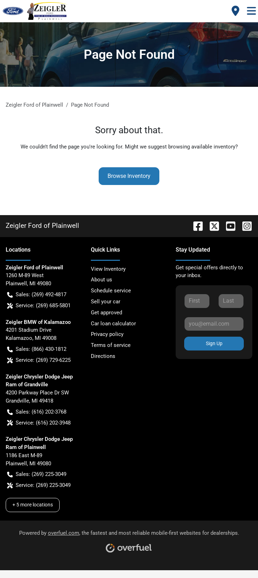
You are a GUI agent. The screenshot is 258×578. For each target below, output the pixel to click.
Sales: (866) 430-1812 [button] (36, 349)
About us (101, 279)
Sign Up (214, 343)
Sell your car (105, 301)
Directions (103, 356)
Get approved (106, 312)
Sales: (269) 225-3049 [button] (36, 474)
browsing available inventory (201, 147)
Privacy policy (107, 334)
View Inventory (108, 269)
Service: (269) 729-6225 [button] (39, 360)
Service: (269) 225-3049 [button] (39, 485)
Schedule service (111, 290)
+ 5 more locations (32, 504)
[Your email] (214, 324)
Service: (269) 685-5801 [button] (39, 306)
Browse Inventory (129, 176)
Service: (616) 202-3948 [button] (39, 423)
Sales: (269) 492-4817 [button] (36, 295)
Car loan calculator (113, 323)
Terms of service (111, 345)
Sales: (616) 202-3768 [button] (36, 412)
